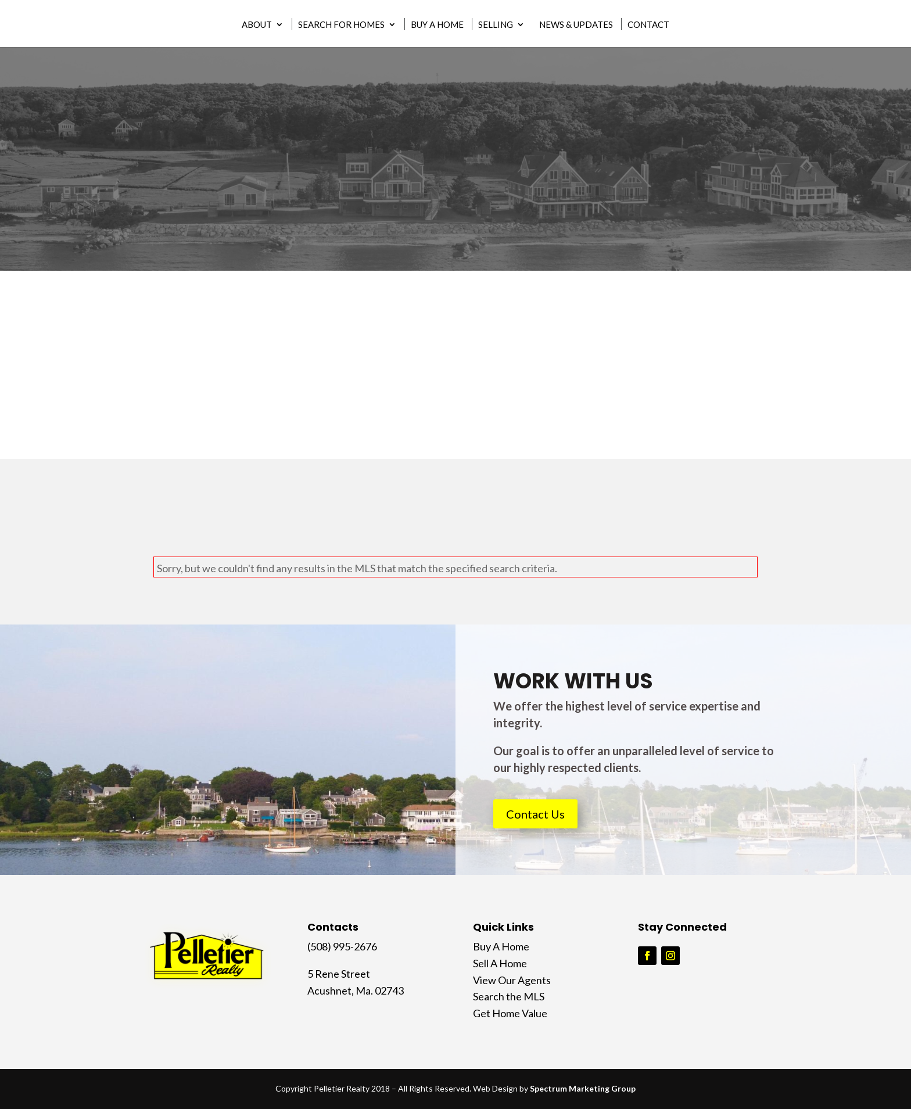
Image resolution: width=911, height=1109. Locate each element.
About (257, 25)
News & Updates (576, 25)
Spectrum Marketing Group (583, 1088)
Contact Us (535, 814)
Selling (495, 25)
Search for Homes (341, 25)
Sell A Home (500, 963)
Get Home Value (510, 1013)
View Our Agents (512, 980)
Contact (648, 25)
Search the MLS (508, 996)
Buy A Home (437, 25)
